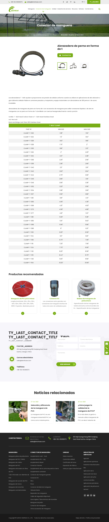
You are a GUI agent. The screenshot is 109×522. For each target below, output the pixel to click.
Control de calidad (69, 459)
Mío (85, 468)
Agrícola (86, 458)
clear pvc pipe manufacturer (72, 468)
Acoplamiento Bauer (37, 462)
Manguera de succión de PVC (18, 481)
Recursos (75, 9)
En (82, 2)
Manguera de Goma (15, 484)
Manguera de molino (15, 462)
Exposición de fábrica (69, 465)
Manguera (31, 9)
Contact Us (65, 55)
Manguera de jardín (36, 502)
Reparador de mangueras (38, 493)
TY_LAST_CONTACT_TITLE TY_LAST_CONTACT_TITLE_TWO (30, 335)
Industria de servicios (64, 9)
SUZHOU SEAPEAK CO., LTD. (24, 518)
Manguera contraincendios (17, 490)
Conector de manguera (43, 9)
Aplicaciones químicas (91, 461)
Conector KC (54, 299)
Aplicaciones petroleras (91, 483)
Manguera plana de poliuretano (19, 456)
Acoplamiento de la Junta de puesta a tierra (44, 468)
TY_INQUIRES (94, 2)
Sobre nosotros (68, 456)
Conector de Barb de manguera (40, 487)
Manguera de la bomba (16, 487)
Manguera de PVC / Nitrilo (17, 459)
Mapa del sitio (80, 518)
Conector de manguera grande (40, 475)
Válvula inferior (35, 490)
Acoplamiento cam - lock (38, 456)
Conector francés (36, 465)
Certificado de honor (69, 462)
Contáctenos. (89, 9)
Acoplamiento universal (38, 472)
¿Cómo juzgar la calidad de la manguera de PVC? (86, 408)
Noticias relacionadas (54, 393)
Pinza (54, 35)
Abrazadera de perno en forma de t (72, 35)
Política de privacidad (93, 518)
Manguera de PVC (14, 465)
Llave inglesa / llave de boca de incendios (43, 499)
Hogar (27, 35)
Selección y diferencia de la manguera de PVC (40, 408)
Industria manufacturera (91, 465)
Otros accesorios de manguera (40, 509)
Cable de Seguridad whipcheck (40, 496)
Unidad (54, 9)
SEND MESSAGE (67, 364)
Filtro (31, 481)
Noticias (81, 9)
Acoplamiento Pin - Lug (37, 459)
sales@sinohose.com (33, 2)
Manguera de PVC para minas (22, 299)
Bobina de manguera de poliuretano (86, 300)
